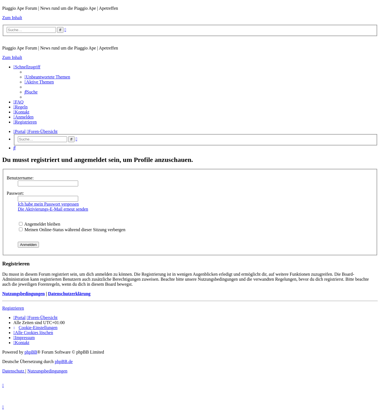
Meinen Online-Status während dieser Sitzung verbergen (72, 229)
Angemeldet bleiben (39, 224)
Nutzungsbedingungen (23, 293)
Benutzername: (20, 178)
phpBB (30, 352)
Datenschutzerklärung (69, 293)
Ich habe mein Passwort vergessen (48, 204)
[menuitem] (47, 77)
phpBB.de (64, 361)
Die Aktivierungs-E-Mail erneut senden (53, 209)
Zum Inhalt (12, 17)
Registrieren (13, 308)
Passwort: (15, 193)
